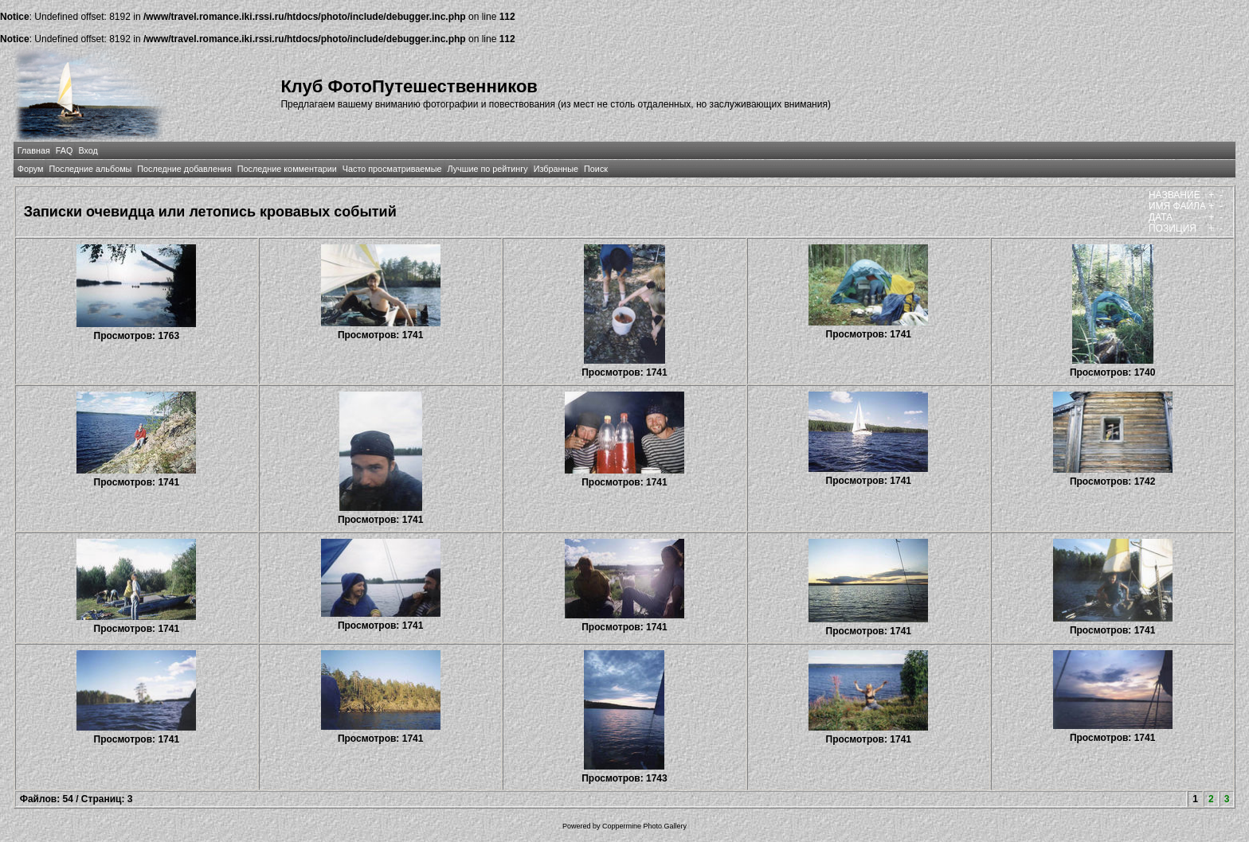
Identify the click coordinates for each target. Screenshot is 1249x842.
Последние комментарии (287, 168)
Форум (31, 168)
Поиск (596, 168)
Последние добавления (184, 168)
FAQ (64, 150)
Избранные (556, 168)
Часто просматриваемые (392, 168)
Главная (34, 150)
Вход (87, 150)
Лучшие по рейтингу (488, 168)
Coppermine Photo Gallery (644, 826)
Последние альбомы (90, 168)
